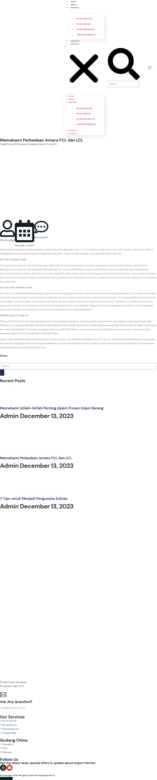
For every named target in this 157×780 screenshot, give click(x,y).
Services (75, 8)
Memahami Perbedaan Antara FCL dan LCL (36, 458)
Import (11, 144)
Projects (75, 41)
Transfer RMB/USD (85, 35)
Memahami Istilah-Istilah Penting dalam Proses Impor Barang (51, 408)
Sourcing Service (85, 29)
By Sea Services (84, 19)
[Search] (2, 372)
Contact (75, 44)
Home (73, 2)
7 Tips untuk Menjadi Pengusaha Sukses (34, 498)
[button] (84, 67)
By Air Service (83, 24)
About (74, 5)
